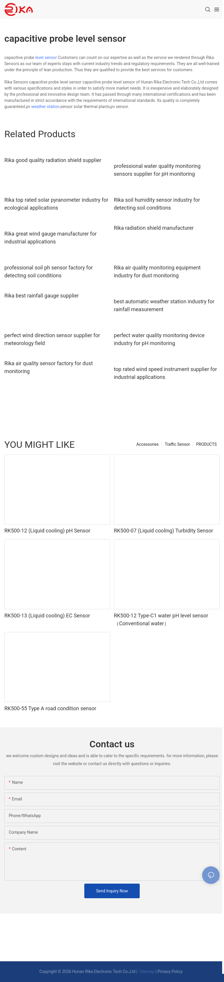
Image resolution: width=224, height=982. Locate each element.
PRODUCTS (206, 444)
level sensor (46, 57)
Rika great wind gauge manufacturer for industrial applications (50, 238)
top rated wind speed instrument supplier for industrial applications (165, 373)
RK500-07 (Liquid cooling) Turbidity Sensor (163, 530)
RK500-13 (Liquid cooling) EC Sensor (47, 615)
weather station (45, 106)
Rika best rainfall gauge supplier (41, 295)
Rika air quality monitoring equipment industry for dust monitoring (157, 271)
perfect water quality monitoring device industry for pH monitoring (159, 339)
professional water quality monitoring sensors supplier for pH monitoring (157, 170)
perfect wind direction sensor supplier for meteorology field (52, 339)
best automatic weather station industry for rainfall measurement (164, 305)
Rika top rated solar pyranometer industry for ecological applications (56, 204)
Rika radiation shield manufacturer (154, 228)
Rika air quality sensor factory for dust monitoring (48, 367)
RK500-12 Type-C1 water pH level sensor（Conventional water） (161, 619)
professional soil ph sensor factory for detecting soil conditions (48, 271)
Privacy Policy (170, 971)
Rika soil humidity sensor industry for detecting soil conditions (157, 204)
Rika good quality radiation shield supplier (52, 160)
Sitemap (147, 971)
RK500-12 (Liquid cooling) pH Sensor (47, 530)
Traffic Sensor (177, 444)
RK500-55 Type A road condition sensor (50, 708)
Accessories (147, 444)
